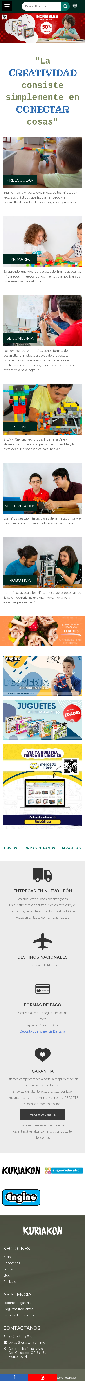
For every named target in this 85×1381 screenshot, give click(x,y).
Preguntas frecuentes (18, 1309)
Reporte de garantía (42, 1114)
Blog (6, 1275)
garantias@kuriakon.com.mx (32, 1131)
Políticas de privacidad (19, 1315)
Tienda (8, 1269)
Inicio (7, 1257)
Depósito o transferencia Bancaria (42, 1031)
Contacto (9, 1281)
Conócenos (11, 1263)
